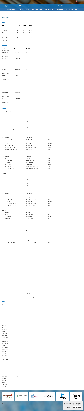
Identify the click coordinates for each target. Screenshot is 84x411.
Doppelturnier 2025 (49, 9)
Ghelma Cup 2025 (59, 9)
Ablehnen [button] (68, 407)
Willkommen (22, 6)
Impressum (42, 403)
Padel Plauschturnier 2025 (71, 9)
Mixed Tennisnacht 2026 (36, 9)
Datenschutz (42, 404)
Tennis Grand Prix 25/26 (23, 9)
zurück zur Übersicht (5, 17)
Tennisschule (39, 6)
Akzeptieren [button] (77, 407)
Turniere (47, 6)
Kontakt (42, 406)
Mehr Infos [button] (79, 405)
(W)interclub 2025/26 (11, 9)
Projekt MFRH (61, 6)
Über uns (53, 6)
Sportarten (30, 6)
